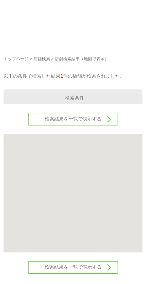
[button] (73, 187)
